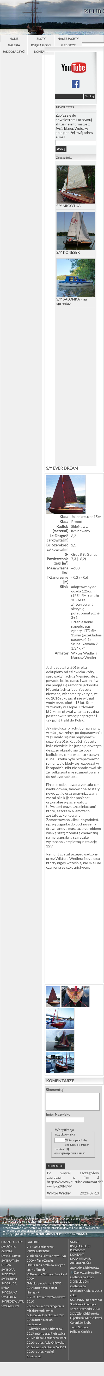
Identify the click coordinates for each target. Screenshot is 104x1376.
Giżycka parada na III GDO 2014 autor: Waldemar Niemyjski (44, 1288)
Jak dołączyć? (14, 51)
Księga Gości (41, 45)
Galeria (14, 45)
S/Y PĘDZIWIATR (12, 1301)
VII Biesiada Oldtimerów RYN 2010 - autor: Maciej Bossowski (46, 1351)
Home (14, 38)
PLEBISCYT (68, 45)
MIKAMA (82, 1234)
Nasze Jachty (68, 38)
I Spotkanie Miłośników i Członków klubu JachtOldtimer (86, 1322)
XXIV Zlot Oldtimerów (84, 1313)
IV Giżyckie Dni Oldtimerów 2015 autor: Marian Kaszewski (45, 1319)
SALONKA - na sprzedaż (86, 1300)
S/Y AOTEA (8, 1297)
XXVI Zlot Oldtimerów (84, 1267)
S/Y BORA (8, 1269)
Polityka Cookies (81, 1331)
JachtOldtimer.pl (47, 1234)
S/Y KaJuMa (9, 1278)
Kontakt (41, 51)
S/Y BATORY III (11, 1256)
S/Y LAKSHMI (10, 1306)
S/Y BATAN (8, 1274)
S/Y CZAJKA (9, 1292)
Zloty (41, 38)
